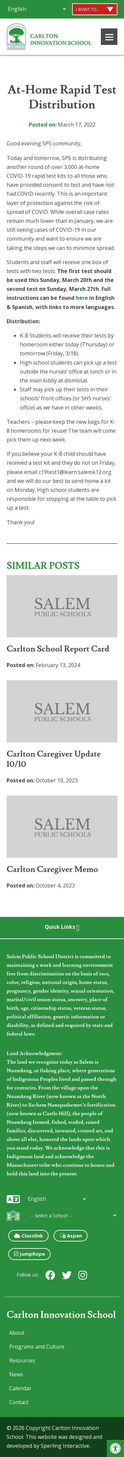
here (82, 297)
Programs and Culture (36, 1346)
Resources (22, 1360)
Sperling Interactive (65, 1445)
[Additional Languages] (37, 9)
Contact (18, 1402)
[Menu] (109, 36)
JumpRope (29, 1253)
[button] (115, 1448)
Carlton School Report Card (58, 649)
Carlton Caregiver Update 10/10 (54, 759)
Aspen (70, 1235)
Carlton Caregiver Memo (52, 869)
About (16, 1332)
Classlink (28, 1235)
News (16, 1374)
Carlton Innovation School (61, 1315)
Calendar (20, 1388)
